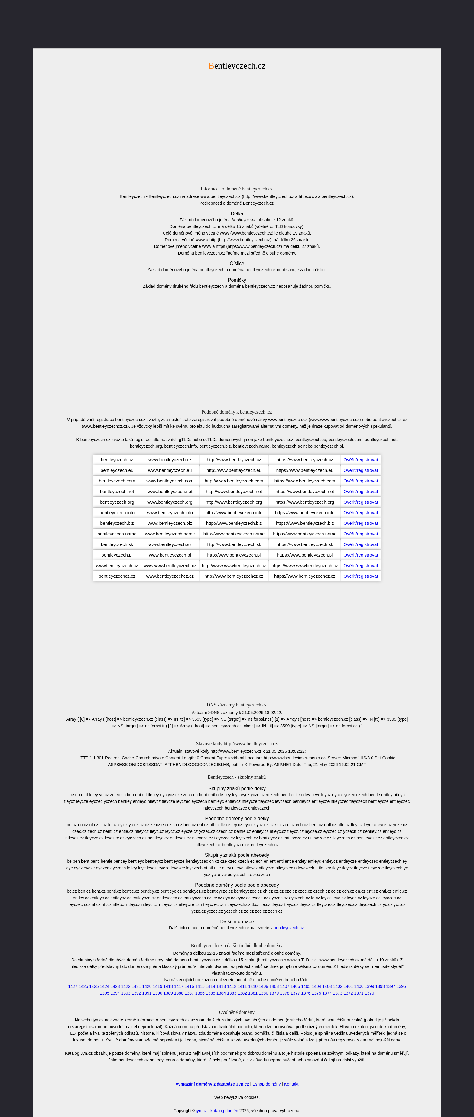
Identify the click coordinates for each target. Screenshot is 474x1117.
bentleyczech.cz (289, 927)
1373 (337, 993)
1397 (390, 986)
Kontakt (291, 1084)
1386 (200, 993)
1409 (263, 986)
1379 (274, 993)
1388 (178, 993)
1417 (178, 986)
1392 (136, 993)
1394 (115, 993)
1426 (83, 986)
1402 (337, 986)
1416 (189, 986)
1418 (168, 986)
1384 (221, 993)
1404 (316, 986)
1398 (380, 986)
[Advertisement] (237, 127)
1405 (305, 986)
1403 (327, 986)
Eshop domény (266, 1084)
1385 (210, 993)
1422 (125, 986)
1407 (284, 986)
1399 (369, 986)
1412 (231, 986)
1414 (210, 986)
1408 (274, 986)
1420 (147, 986)
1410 (253, 986)
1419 (157, 986)
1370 (369, 993)
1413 (221, 986)
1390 (157, 993)
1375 (316, 993)
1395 (104, 993)
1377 (295, 993)
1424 (104, 986)
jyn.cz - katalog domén (217, 1110)
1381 (253, 993)
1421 (136, 986)
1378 (284, 993)
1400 (358, 986)
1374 (327, 993)
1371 (358, 993)
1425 (94, 986)
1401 (348, 986)
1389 (168, 993)
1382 (242, 993)
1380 (263, 993)
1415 (200, 986)
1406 (295, 986)
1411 (242, 986)
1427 (72, 986)
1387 (189, 993)
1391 (147, 993)
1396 (401, 986)
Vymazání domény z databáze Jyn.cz (212, 1084)
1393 (125, 993)
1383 (231, 993)
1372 (348, 993)
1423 (115, 986)
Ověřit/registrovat (360, 459)
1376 (305, 993)
